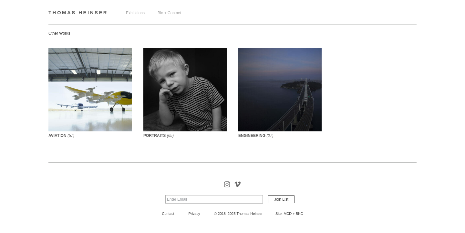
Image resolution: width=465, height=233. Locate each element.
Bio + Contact (169, 13)
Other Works (59, 33)
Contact (168, 214)
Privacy (194, 214)
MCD (288, 214)
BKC (299, 214)
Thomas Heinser (78, 12)
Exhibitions (135, 13)
